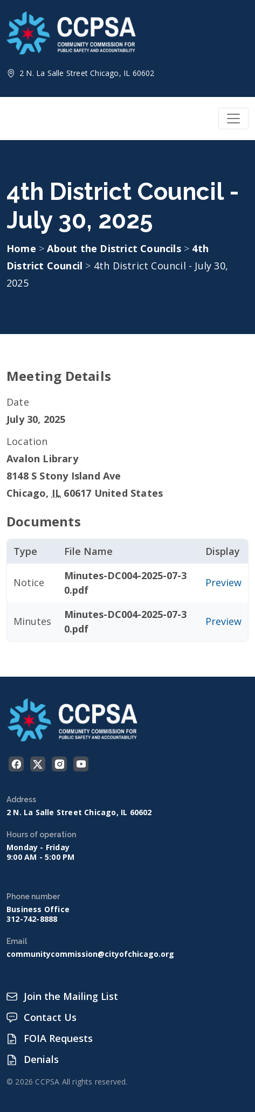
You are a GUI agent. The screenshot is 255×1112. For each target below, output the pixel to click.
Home (21, 248)
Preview (223, 582)
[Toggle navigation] (233, 118)
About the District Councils (115, 248)
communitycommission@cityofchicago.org (90, 954)
